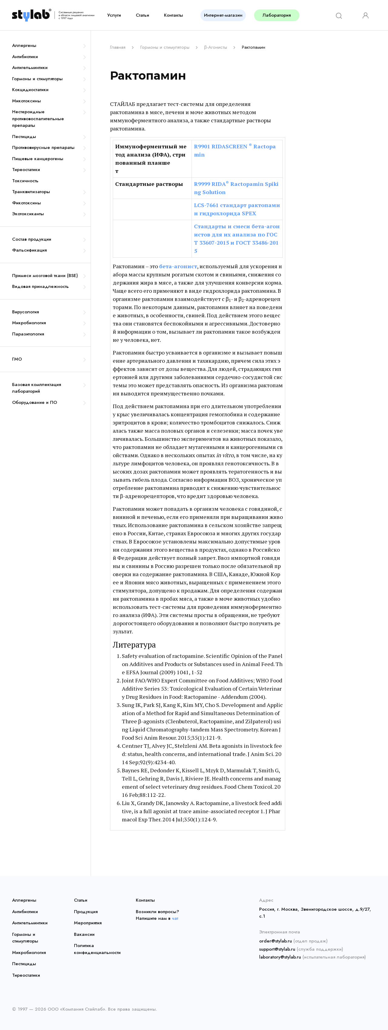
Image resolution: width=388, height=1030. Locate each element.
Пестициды (24, 136)
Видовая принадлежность (40, 286)
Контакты (173, 15)
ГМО (17, 359)
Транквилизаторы (31, 191)
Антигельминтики (30, 67)
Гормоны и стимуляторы (37, 78)
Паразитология (28, 334)
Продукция (86, 911)
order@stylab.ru (275, 941)
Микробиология (29, 322)
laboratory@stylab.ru (280, 957)
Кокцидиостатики (30, 89)
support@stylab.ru (277, 949)
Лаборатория (277, 15)
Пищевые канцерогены (37, 158)
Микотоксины (26, 100)
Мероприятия (88, 922)
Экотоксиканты (28, 213)
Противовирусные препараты (43, 147)
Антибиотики (25, 56)
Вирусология (25, 312)
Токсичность (25, 180)
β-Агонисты (215, 47)
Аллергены (24, 45)
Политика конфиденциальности (94, 949)
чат (175, 918)
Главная (117, 47)
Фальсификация (29, 250)
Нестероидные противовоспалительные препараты (38, 118)
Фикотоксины (26, 203)
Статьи (142, 15)
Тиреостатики (26, 169)
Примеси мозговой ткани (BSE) (45, 275)
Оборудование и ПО (34, 402)
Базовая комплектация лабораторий (36, 388)
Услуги (114, 15)
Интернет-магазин (223, 15)
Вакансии (84, 934)
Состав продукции (31, 239)
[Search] (337, 15)
